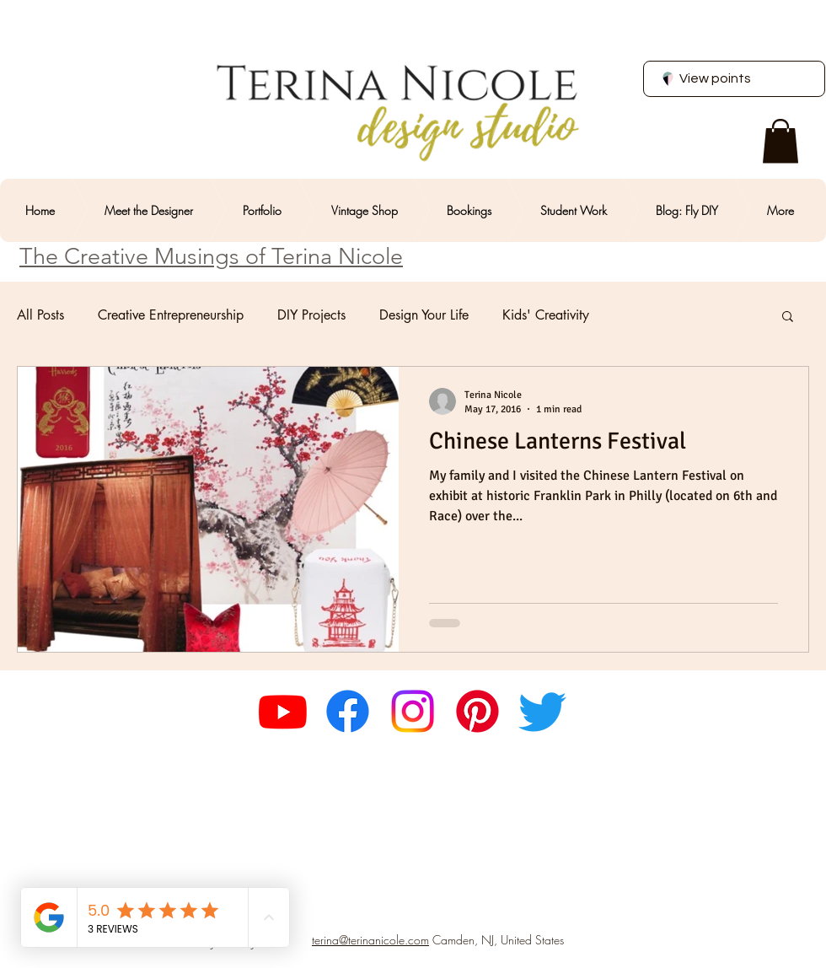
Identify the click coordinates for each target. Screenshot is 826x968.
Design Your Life (424, 315)
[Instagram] (412, 711)
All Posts (40, 315)
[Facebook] (347, 711)
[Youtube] (283, 711)
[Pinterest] (477, 711)
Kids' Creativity (545, 315)
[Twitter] (542, 711)
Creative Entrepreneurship (171, 315)
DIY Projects (311, 315)
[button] (780, 141)
